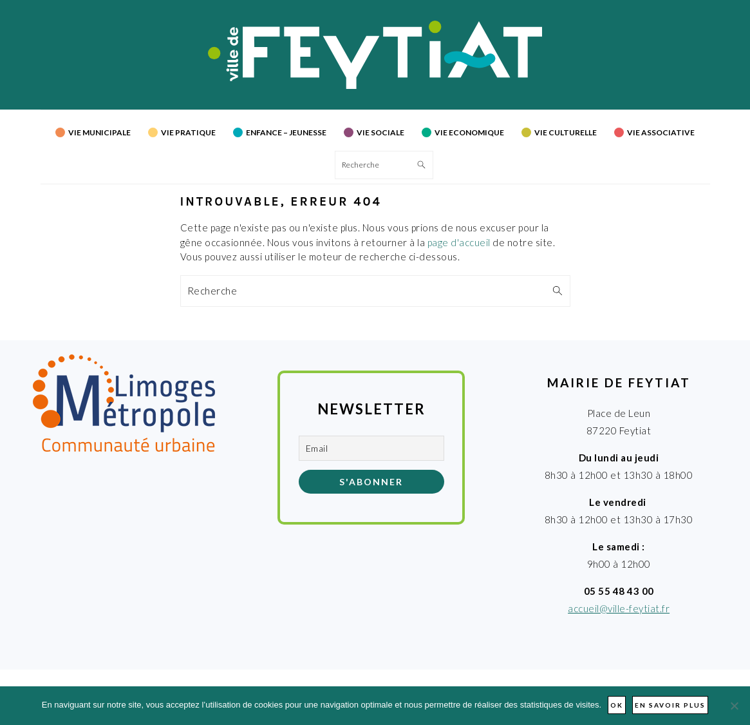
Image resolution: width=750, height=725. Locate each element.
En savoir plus (670, 705)
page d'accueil (459, 242)
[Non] (733, 705)
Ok (616, 705)
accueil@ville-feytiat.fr (619, 608)
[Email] (371, 448)
